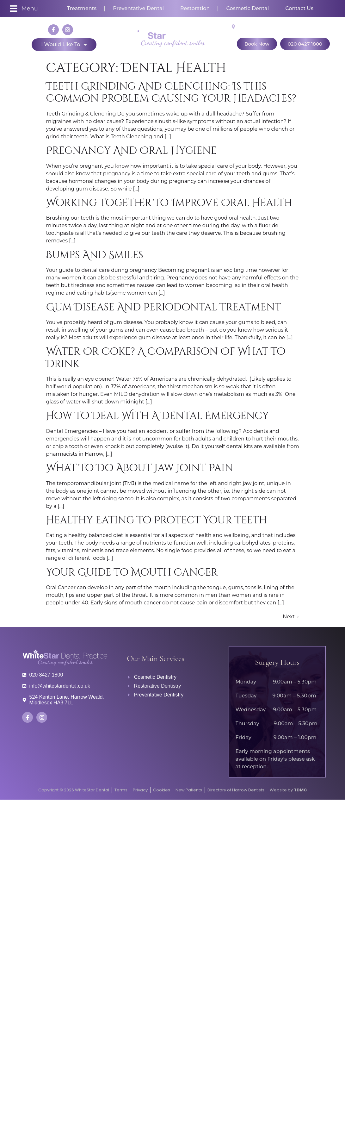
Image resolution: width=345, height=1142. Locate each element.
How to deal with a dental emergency (157, 416)
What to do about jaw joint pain (139, 468)
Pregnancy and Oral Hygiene (131, 151)
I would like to (64, 45)
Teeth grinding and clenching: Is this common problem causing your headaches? (171, 92)
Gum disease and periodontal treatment (163, 307)
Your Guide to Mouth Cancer (132, 572)
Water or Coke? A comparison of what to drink (166, 358)
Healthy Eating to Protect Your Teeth (156, 520)
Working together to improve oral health (169, 203)
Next (291, 617)
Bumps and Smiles (95, 255)
